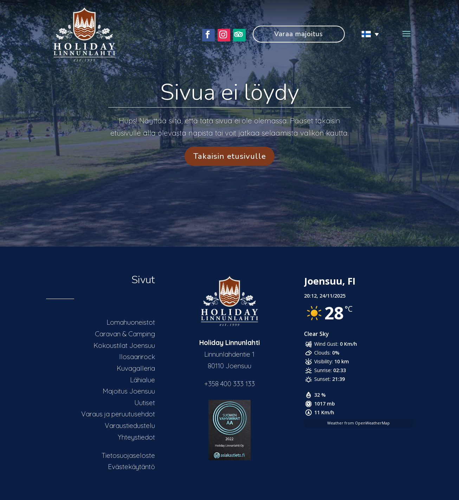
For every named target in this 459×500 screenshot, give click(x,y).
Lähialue (142, 380)
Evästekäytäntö (131, 466)
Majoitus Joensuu (129, 391)
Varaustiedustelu (130, 425)
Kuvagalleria (136, 368)
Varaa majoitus (298, 34)
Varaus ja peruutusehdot (118, 414)
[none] (367, 34)
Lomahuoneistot (130, 322)
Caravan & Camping (125, 334)
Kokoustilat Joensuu (124, 345)
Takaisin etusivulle (229, 156)
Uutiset (144, 402)
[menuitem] (367, 34)
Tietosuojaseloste (128, 455)
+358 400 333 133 (229, 383)
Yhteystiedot (136, 437)
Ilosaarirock (137, 356)
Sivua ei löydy (229, 92)
